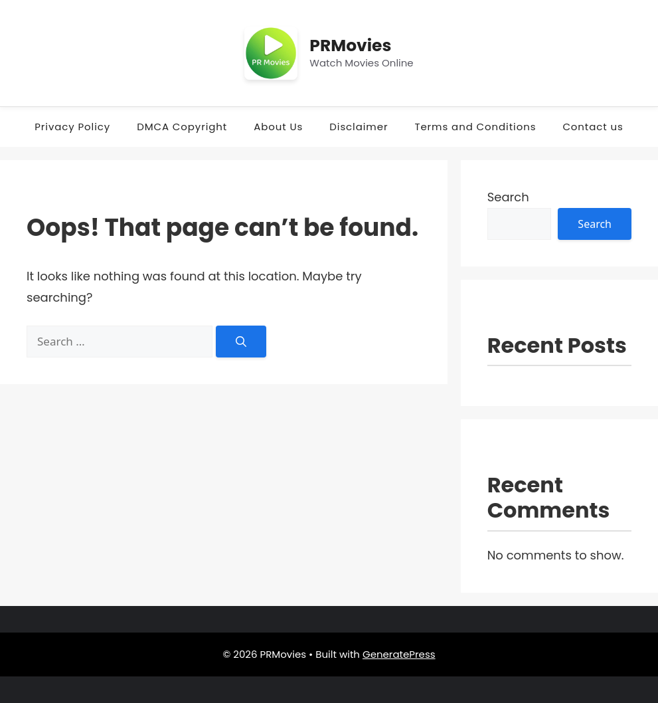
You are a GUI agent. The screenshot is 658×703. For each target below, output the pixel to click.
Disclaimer (358, 127)
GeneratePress (399, 654)
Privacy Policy (72, 127)
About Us (278, 127)
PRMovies (350, 45)
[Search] (241, 341)
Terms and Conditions (475, 127)
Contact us (592, 127)
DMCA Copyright (182, 127)
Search (508, 197)
